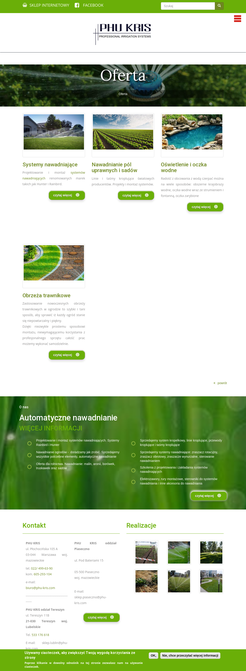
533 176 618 (40, 635)
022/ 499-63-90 (42, 568)
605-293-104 (43, 574)
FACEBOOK (89, 5)
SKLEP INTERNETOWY (46, 5)
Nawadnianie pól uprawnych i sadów (114, 167)
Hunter (54, 445)
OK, (153, 655)
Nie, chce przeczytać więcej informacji (190, 655)
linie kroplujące (197, 440)
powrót (222, 383)
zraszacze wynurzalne (182, 456)
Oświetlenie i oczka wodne (184, 167)
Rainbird (42, 445)
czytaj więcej (62, 195)
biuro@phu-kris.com (40, 588)
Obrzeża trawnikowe (47, 295)
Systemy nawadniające (50, 164)
